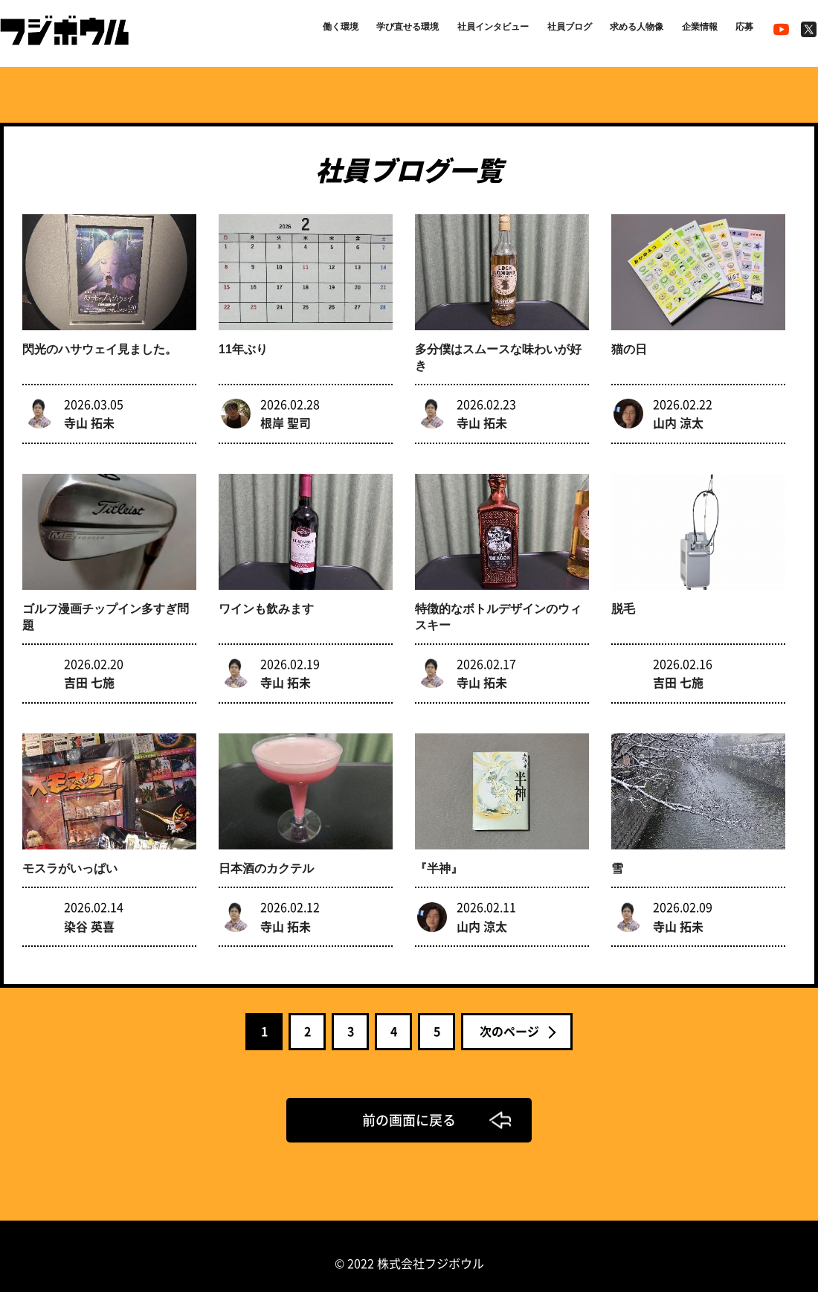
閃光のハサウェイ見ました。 (99, 344)
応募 (741, 30)
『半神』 (439, 854)
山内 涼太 (678, 417)
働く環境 (276, 30)
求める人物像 (617, 30)
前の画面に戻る (409, 1105)
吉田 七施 (89, 672)
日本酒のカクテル (266, 854)
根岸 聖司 (285, 417)
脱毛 (623, 599)
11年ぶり (243, 344)
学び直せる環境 (354, 30)
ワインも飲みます (266, 599)
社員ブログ (540, 30)
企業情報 (690, 30)
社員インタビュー (452, 30)
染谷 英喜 (89, 911)
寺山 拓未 (89, 417)
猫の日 (629, 344)
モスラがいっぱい (69, 854)
